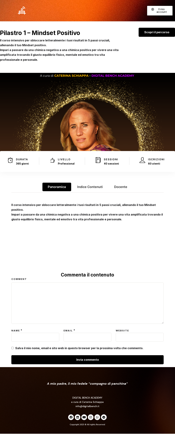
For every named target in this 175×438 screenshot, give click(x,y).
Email (68, 334)
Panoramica (57, 191)
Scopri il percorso (156, 36)
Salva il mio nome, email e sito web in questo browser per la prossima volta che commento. (79, 352)
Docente (120, 191)
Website (122, 334)
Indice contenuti (90, 191)
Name (15, 334)
